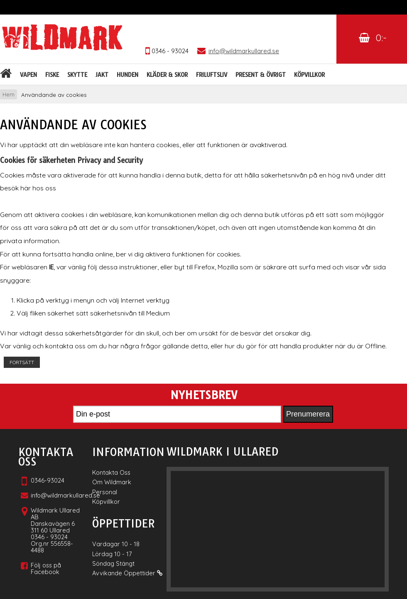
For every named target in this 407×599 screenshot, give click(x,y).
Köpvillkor (309, 75)
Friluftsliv (211, 75)
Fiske (52, 75)
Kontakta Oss (111, 472)
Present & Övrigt (260, 75)
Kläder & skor (167, 75)
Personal (104, 492)
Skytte (77, 75)
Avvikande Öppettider (127, 573)
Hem (8, 94)
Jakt (102, 75)
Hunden (127, 75)
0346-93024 (47, 480)
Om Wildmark (111, 482)
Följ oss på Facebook (46, 568)
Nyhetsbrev (203, 395)
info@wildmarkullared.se (65, 495)
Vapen (28, 75)
